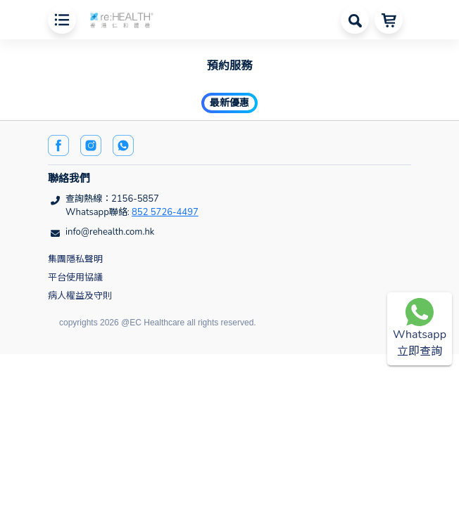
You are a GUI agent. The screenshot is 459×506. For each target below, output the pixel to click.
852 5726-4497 (165, 212)
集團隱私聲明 (75, 259)
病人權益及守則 (80, 296)
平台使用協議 (75, 277)
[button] (121, 19)
